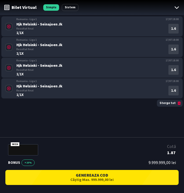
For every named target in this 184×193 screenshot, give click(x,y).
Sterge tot (170, 103)
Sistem (70, 7)
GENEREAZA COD (92, 177)
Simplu (51, 7)
